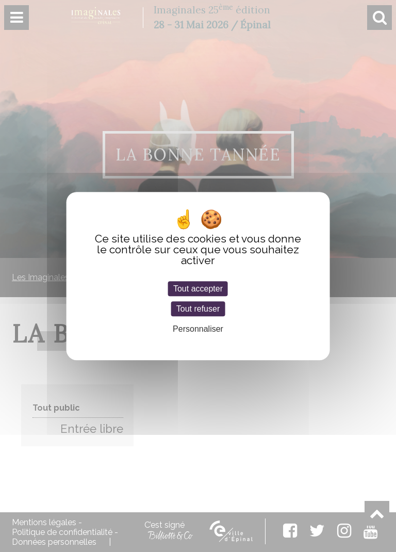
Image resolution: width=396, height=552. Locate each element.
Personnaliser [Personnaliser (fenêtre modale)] (198, 329)
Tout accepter (198, 288)
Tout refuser (198, 308)
